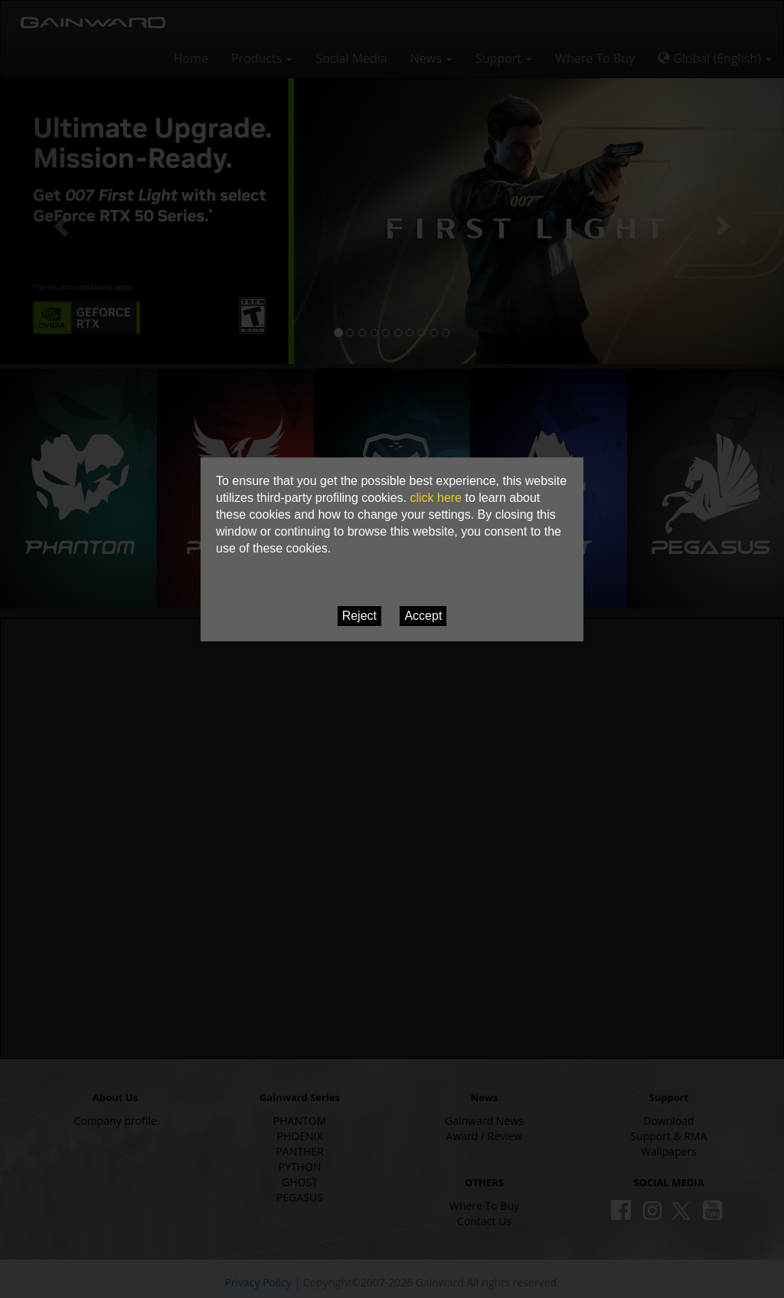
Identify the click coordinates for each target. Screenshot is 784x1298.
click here (436, 497)
